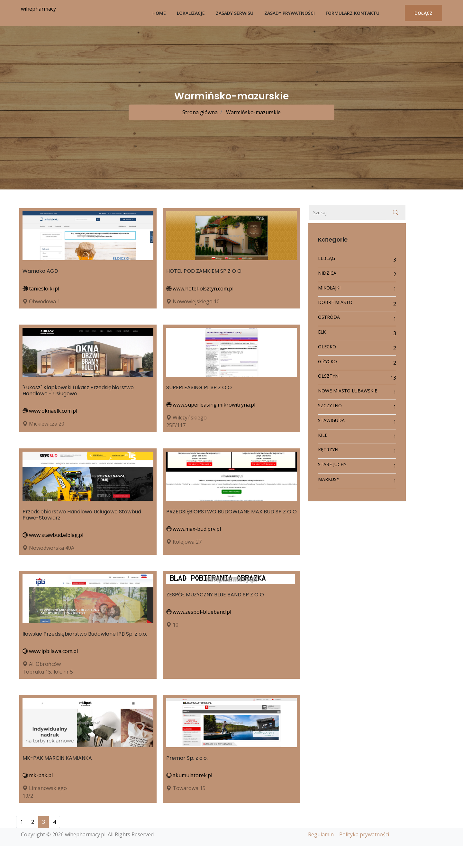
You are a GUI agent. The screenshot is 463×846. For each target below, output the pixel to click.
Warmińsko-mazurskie (253, 112)
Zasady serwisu (234, 13)
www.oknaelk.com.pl (50, 410)
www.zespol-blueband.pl (198, 611)
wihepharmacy (38, 8)
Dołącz (423, 13)
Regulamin (321, 834)
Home (159, 13)
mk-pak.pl (38, 775)
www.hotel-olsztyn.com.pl (199, 288)
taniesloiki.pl (41, 288)
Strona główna (200, 112)
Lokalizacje (191, 13)
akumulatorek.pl (189, 775)
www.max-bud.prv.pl (193, 528)
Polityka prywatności (364, 834)
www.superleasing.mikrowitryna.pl (210, 404)
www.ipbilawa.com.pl (50, 651)
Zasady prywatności (289, 13)
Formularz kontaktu (352, 13)
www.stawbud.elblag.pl (53, 534)
